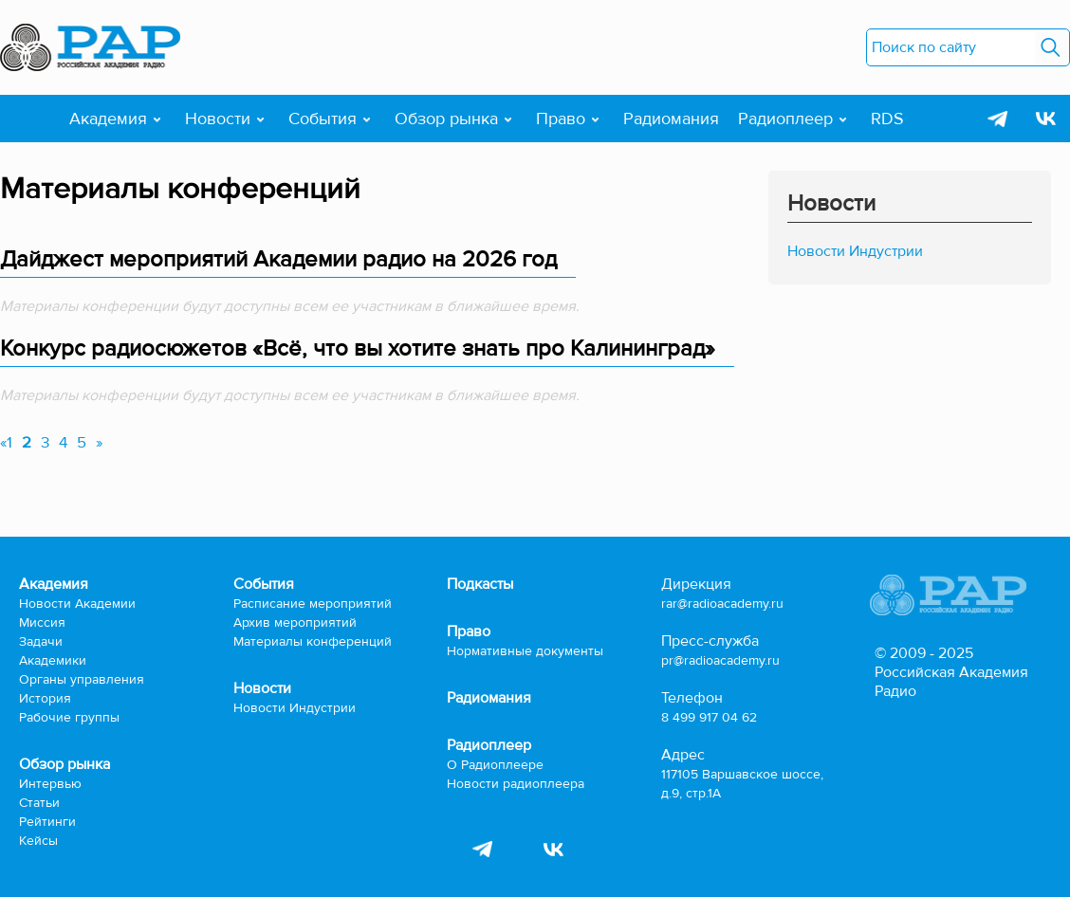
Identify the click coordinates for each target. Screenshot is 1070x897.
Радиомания (671, 118)
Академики (52, 660)
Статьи (39, 803)
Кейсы (38, 841)
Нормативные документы (525, 651)
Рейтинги (47, 822)
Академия (108, 118)
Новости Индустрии (855, 251)
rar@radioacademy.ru (722, 603)
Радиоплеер (785, 118)
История (45, 698)
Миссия (42, 622)
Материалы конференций (312, 641)
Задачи (41, 641)
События (322, 118)
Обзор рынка (446, 118)
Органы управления (81, 679)
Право (560, 118)
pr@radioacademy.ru (720, 660)
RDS (887, 118)
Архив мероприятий (295, 622)
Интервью (50, 784)
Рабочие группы (69, 717)
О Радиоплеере (495, 765)
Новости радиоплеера (515, 784)
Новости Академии (77, 603)
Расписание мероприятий (312, 603)
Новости (217, 118)
